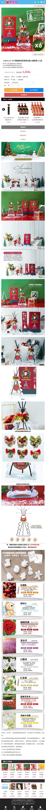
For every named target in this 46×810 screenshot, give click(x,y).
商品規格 (23, 131)
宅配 (14, 79)
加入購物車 (34, 90)
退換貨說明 (23, 135)
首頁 (5, 808)
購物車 (31, 808)
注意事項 (23, 139)
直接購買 (24, 95)
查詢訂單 (23, 808)
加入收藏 (14, 90)
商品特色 (23, 127)
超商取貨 (20, 79)
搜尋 (14, 808)
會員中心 (40, 808)
